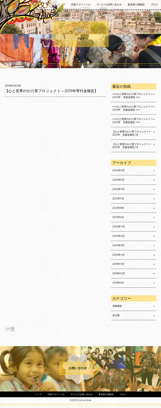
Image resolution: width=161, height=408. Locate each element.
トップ (38, 394)
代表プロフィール (81, 4)
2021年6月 (118, 217)
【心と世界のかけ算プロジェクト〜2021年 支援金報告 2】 (131, 146)
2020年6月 (118, 236)
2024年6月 (118, 170)
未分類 (116, 315)
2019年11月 (118, 264)
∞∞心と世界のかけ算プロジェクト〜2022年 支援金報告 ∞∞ (132, 121)
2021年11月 (118, 198)
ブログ (154, 4)
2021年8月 (118, 207)
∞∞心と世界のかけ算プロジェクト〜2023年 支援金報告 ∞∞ (132, 108)
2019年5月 (118, 282)
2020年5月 (118, 245)
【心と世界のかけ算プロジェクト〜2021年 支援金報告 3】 (131, 133)
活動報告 (117, 306)
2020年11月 (118, 226)
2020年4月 (118, 254)
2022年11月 (118, 189)
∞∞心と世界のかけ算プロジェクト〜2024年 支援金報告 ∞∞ (132, 96)
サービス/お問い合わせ (109, 4)
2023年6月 (118, 179)
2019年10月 (118, 273)
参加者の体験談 (136, 4)
